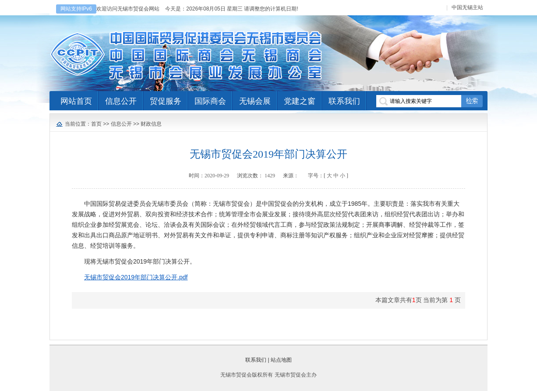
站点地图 (281, 360)
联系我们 (255, 360)
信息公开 (121, 124)
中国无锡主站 (467, 7)
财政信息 (151, 124)
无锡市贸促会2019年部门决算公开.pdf (136, 277)
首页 (96, 124)
